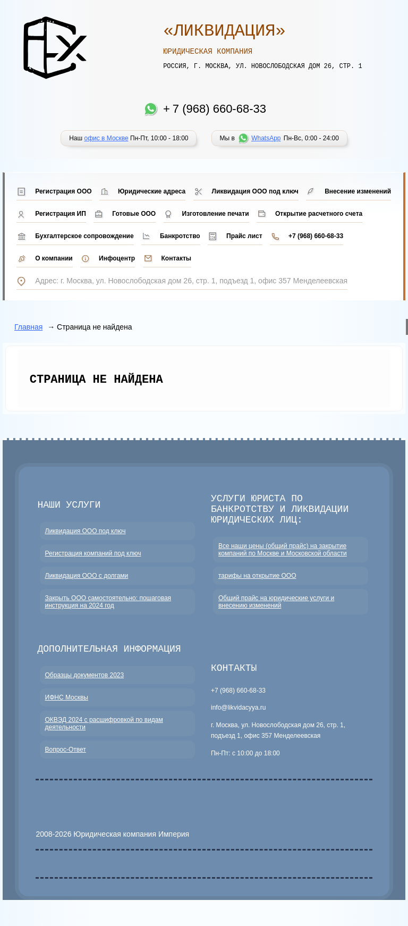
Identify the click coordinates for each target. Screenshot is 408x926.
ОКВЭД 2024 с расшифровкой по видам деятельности (104, 734)
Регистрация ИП (60, 213)
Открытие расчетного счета (318, 213)
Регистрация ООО (63, 191)
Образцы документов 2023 (84, 686)
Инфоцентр (117, 258)
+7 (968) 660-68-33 (315, 236)
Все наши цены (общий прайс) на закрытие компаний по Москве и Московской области (282, 558)
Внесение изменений (358, 191)
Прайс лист (244, 236)
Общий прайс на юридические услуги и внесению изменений (276, 610)
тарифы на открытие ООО (257, 584)
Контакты (177, 258)
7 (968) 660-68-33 (219, 108)
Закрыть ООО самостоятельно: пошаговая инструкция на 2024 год (108, 610)
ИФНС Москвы (66, 708)
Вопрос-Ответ (65, 760)
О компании (54, 258)
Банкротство (180, 236)
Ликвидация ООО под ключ (255, 191)
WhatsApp (265, 138)
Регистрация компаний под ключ (93, 562)
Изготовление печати (215, 213)
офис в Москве (106, 138)
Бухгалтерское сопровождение (84, 236)
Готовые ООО (134, 213)
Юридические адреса (151, 191)
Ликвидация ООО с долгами (87, 584)
